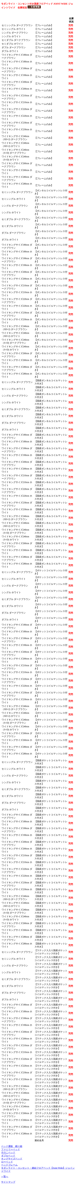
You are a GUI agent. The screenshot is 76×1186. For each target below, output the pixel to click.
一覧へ (4, 1176)
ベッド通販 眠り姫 (11, 1146)
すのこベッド (8, 1152)
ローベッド (7, 1161)
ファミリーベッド (10, 1149)
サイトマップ (8, 1182)
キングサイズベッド (11, 1158)
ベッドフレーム (9, 1165)
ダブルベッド (8, 1155)
